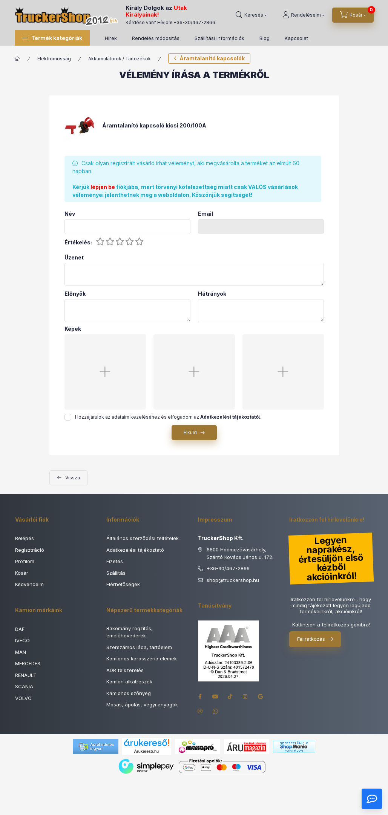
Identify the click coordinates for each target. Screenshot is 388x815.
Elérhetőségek (123, 584)
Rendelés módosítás (155, 38)
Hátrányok (212, 294)
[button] (52, 38)
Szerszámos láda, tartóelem (139, 647)
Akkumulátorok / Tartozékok (119, 58)
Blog (264, 38)
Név (69, 214)
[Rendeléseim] (303, 15)
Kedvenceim (29, 584)
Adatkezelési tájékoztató (135, 550)
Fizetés (114, 561)
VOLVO (23, 698)
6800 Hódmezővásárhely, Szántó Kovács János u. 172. (240, 553)
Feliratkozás (311, 639)
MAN (20, 652)
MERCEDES (27, 663)
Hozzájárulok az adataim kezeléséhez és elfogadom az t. (168, 417)
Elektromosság (54, 58)
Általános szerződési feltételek (142, 538)
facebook (200, 696)
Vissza (72, 477)
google (260, 696)
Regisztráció (29, 550)
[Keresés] (251, 15)
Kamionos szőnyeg (128, 693)
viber (200, 711)
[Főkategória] (17, 58)
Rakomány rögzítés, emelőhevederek (129, 632)
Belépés (24, 538)
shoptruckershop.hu (233, 580)
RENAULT (26, 675)
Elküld (190, 432)
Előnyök (75, 294)
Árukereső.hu (146, 751)
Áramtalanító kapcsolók (212, 58)
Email (205, 214)
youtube (215, 696)
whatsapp (215, 711)
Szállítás (116, 573)
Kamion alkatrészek (129, 681)
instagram (245, 696)
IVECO (22, 640)
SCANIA (24, 686)
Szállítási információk (219, 38)
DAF (20, 629)
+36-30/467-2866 (194, 22)
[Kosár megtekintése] (353, 15)
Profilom (24, 561)
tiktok (230, 696)
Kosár (21, 573)
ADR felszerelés (125, 670)
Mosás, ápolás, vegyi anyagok (142, 704)
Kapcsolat (296, 38)
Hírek (111, 38)
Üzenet (74, 258)
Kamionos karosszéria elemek (141, 658)
